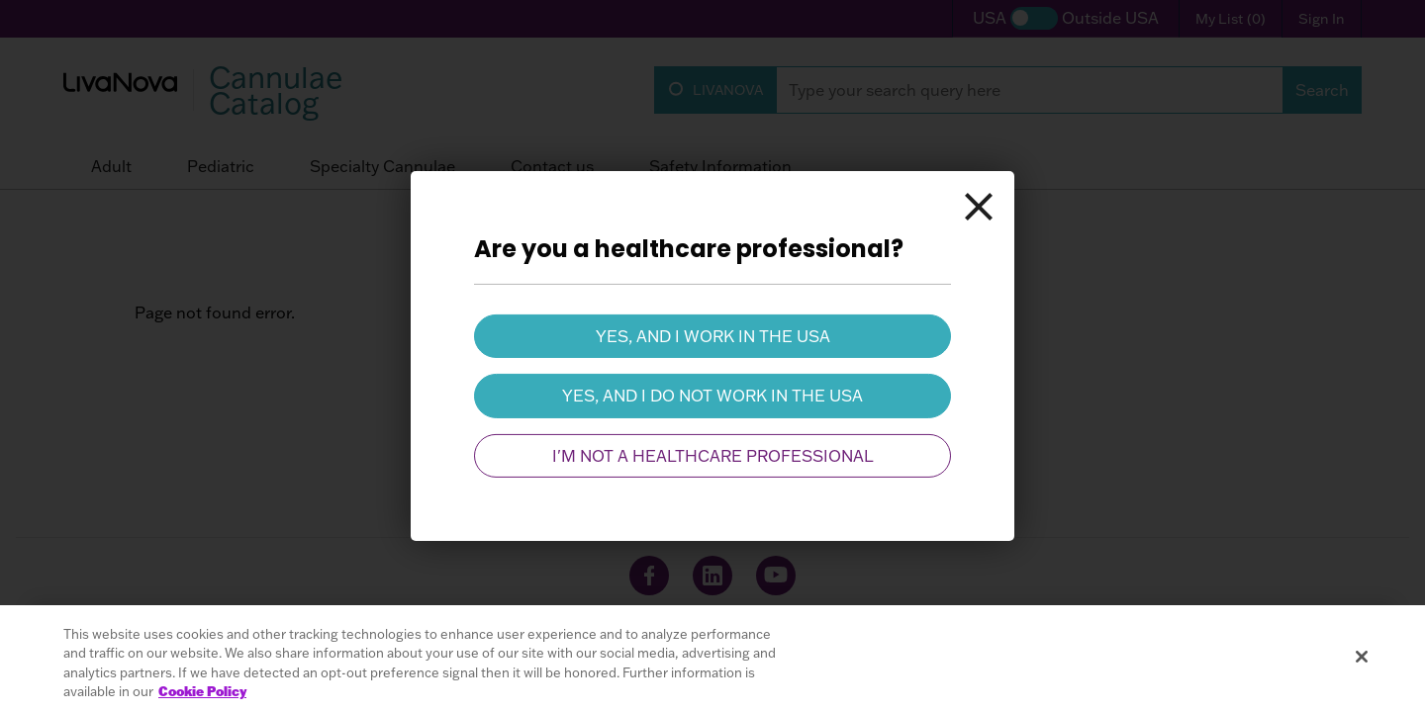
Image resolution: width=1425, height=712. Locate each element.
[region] (712, 658)
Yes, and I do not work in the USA (712, 395)
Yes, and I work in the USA (713, 336)
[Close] (978, 206)
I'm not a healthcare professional (713, 456)
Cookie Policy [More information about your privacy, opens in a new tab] (202, 691)
